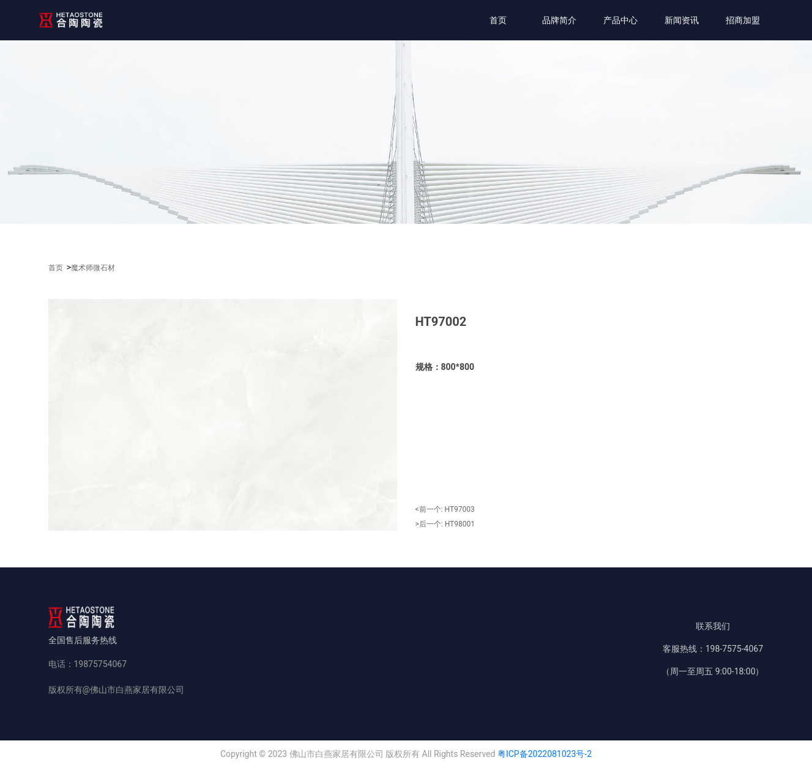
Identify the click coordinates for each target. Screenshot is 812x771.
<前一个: (445, 509)
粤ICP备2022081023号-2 (544, 754)
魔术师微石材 (93, 268)
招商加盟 (743, 20)
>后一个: (445, 524)
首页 (498, 20)
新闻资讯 (682, 20)
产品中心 (620, 20)
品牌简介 (559, 20)
